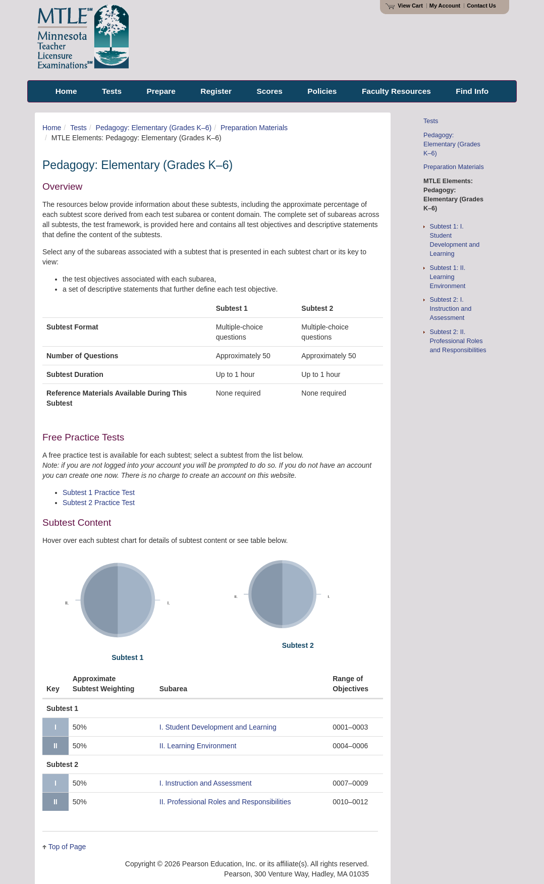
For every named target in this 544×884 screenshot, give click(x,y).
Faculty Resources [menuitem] (396, 91)
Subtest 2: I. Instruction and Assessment (451, 308)
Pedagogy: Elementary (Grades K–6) (154, 128)
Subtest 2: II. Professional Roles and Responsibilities (458, 341)
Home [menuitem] (66, 91)
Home (51, 128)
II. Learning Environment (198, 741)
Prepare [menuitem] (161, 91)
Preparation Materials (254, 128)
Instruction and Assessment (205, 779)
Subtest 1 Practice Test (99, 492)
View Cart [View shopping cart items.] (404, 6)
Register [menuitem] (216, 91)
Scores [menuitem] (269, 91)
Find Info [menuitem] (472, 91)
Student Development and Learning (218, 723)
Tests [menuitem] (112, 91)
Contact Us (481, 6)
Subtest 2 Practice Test (99, 503)
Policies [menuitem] (322, 91)
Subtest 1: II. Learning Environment (448, 277)
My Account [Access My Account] (444, 6)
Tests (78, 128)
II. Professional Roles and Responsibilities (225, 797)
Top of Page (67, 842)
